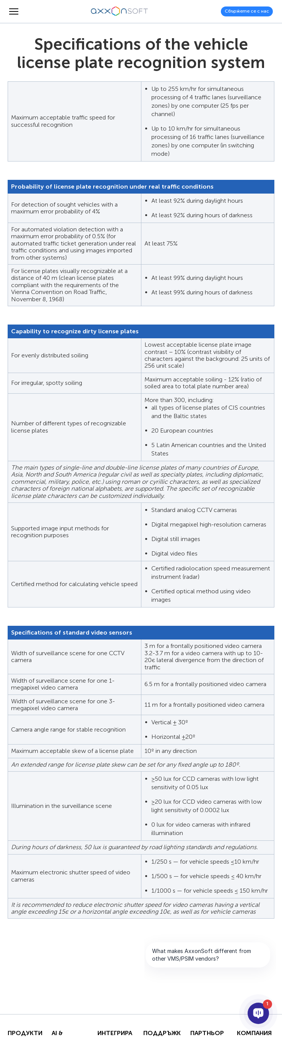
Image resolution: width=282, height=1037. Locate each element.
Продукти (25, 1033)
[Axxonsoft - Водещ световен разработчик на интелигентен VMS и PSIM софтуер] (119, 11)
